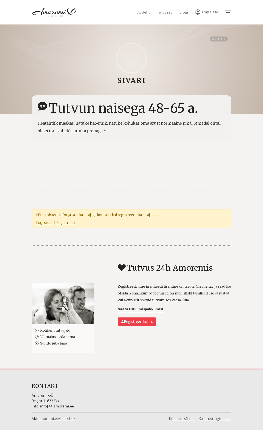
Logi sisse (44, 222)
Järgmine (218, 38)
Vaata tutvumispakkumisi (140, 309)
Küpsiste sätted (182, 418)
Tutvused (164, 12)
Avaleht (143, 12)
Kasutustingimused (215, 418)
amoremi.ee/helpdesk (57, 418)
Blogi (183, 12)
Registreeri (65, 222)
